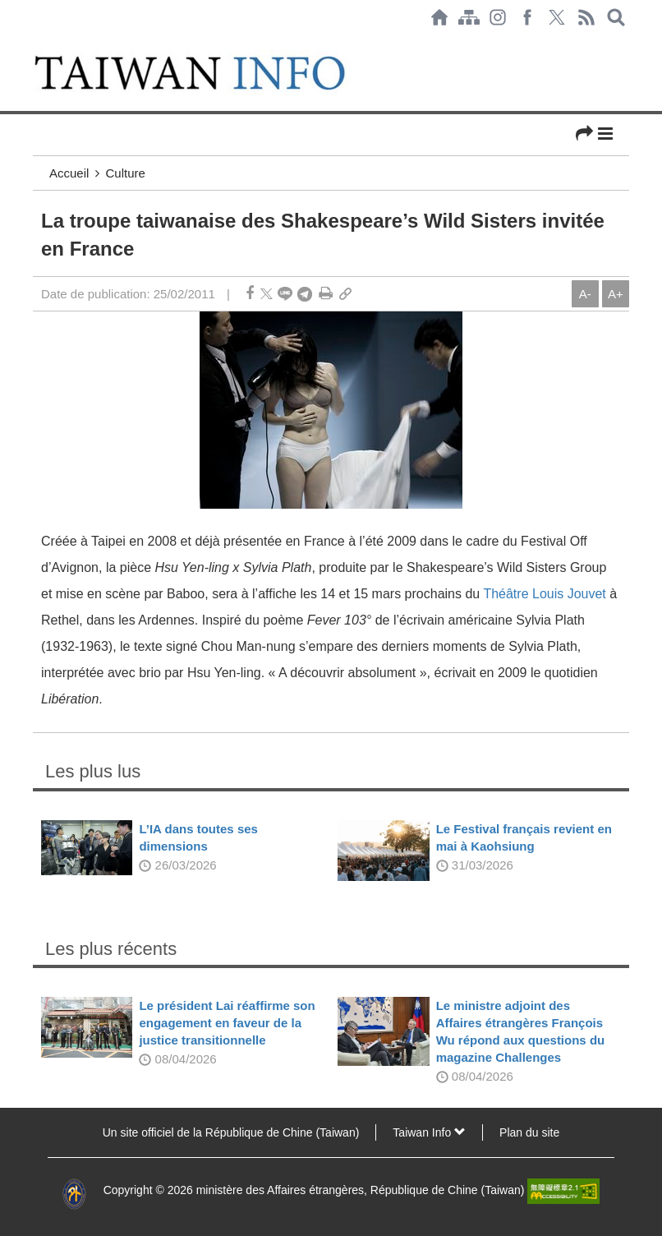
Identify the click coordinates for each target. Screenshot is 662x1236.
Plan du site (529, 1132)
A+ (615, 294)
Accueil (69, 173)
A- (585, 294)
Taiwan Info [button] (429, 1132)
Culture (125, 173)
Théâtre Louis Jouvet (544, 594)
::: (38, 42)
